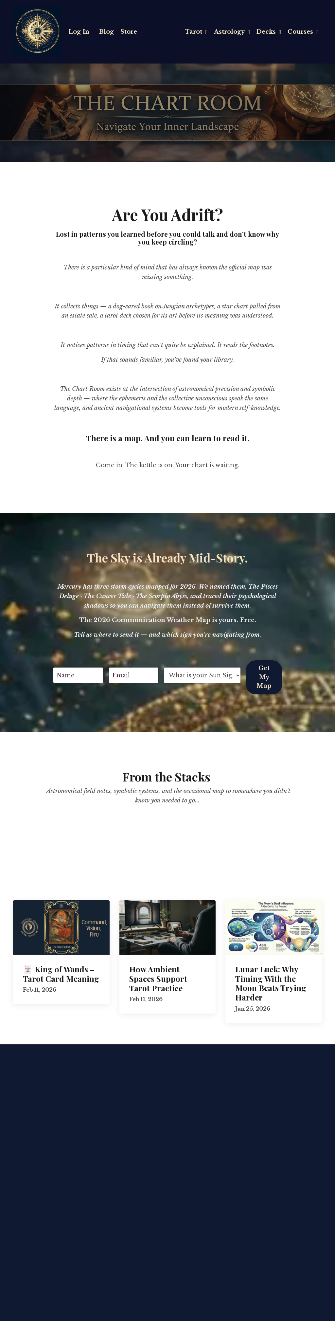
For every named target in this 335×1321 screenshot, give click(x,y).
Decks (268, 31)
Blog (106, 31)
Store (129, 31)
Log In (79, 31)
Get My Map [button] (264, 676)
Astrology (231, 31)
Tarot (195, 31)
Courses (303, 31)
